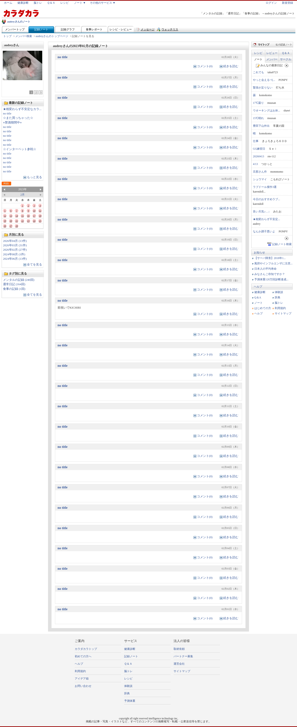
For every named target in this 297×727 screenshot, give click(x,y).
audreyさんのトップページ (52, 36)
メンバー (272, 59)
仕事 (255, 141)
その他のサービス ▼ (103, 2)
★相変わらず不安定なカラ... (22, 109)
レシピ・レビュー (121, 29)
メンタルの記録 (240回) (18, 279)
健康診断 (23, 2)
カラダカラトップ (86, 649)
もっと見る (34, 177)
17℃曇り (258, 102)
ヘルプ (258, 286)
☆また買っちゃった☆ (18, 118)
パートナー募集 (183, 656)
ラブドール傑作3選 (265, 187)
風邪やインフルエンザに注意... (273, 263)
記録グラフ (68, 29)
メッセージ (148, 29)
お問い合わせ (83, 686)
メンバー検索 (23, 36)
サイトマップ (283, 313)
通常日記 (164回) (14, 284)
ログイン (271, 2)
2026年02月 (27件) (15, 249)
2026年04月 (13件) (15, 241)
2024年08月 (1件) (14, 254)
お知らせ (259, 252)
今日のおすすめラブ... (266, 199)
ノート (258, 59)
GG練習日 (259, 148)
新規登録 (287, 2)
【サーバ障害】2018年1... (270, 258)
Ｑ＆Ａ (51, 2)
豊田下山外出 (261, 125)
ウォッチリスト (169, 30)
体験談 (279, 292)
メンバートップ (15, 29)
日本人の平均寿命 (265, 268)
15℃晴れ (258, 118)
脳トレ (38, 2)
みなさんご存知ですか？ (269, 274)
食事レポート (94, 29)
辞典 (277, 297)
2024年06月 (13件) (15, 258)
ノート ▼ (80, 2)
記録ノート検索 (282, 244)
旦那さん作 (260, 171)
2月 (22, 194)
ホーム (8, 2)
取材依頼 (179, 649)
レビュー (272, 53)
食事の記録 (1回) (14, 289)
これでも (258, 72)
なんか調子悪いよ (264, 231)
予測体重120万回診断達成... (271, 279)
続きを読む (230, 66)
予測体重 (129, 700)
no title (7, 113)
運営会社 (179, 663)
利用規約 (280, 308)
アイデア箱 (82, 678)
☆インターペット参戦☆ (19, 149)
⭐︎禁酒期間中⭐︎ (12, 122)
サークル (285, 59)
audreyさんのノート (18, 21)
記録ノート (41, 29)
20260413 (258, 156)
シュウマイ (260, 179)
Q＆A (257, 297)
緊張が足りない (262, 87)
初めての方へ (83, 656)
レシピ (64, 2)
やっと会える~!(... (264, 80)
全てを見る (34, 264)
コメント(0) (205, 66)
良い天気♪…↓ (261, 211)
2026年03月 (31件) (15, 245)
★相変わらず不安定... (266, 219)
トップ (7, 36)
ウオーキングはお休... (266, 110)
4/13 (255, 164)
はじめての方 (262, 308)
